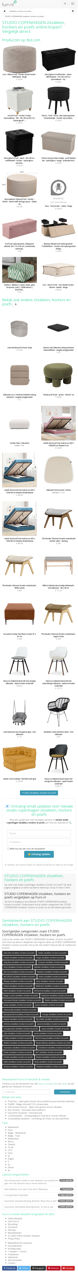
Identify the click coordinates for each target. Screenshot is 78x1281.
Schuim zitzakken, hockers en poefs (18, 957)
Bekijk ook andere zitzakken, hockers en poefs (36, 302)
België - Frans (14, 1135)
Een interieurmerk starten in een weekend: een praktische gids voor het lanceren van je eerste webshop (39, 1182)
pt (9, 1156)
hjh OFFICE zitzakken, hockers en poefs (19, 976)
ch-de (10, 1147)
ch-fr (10, 1150)
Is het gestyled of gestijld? (39, 1195)
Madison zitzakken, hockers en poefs (52, 972)
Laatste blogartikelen (15, 1174)
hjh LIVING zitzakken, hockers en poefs (51, 1019)
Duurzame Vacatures (17, 1112)
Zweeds (11, 1144)
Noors (11, 1141)
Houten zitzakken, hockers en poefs (18, 1057)
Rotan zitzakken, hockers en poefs (17, 1005)
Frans (10, 1130)
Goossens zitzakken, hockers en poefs (19, 1047)
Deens (11, 1167)
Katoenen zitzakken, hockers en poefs (57, 995)
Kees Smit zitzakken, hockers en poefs (19, 953)
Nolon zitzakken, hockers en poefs (53, 976)
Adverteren (13, 1257)
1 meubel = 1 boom (17, 1251)
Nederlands (13, 1127)
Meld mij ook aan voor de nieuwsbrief (26, 848)
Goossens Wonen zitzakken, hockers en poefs (22, 1000)
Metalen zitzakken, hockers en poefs (49, 967)
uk (9, 1164)
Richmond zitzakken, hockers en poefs (50, 991)
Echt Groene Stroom (17, 1107)
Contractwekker (15, 1115)
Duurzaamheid (15, 1245)
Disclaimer (13, 1227)
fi (8, 1161)
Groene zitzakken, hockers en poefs (18, 1066)
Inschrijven (65, 1091)
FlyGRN (11, 1104)
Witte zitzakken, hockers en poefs (17, 1062)
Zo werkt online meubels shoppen (24, 1235)
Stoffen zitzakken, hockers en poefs (18, 1043)
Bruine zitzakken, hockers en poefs (50, 1057)
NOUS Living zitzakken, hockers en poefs (52, 1038)
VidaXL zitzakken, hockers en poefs (52, 953)
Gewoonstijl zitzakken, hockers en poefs (20, 1010)
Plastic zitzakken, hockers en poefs (18, 1052)
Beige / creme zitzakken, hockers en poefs (21, 995)
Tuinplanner (13, 1254)
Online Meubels (15, 1218)
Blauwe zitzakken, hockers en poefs (18, 981)
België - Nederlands (17, 1133)
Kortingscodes (14, 1248)
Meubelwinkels (14, 1232)
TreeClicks (12, 1101)
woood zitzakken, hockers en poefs (51, 1024)
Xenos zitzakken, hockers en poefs (49, 1005)
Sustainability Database (19, 1118)
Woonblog (12, 1224)
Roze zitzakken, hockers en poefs (17, 967)
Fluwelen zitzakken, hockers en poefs (51, 1066)
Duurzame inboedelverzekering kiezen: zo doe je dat (39, 1206)
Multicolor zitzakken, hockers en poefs (51, 986)
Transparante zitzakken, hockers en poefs (21, 1028)
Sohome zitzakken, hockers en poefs (18, 1024)
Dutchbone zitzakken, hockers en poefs (55, 1047)
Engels (11, 1158)
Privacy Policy (14, 1238)
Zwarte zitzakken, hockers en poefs (18, 1019)
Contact (11, 1263)
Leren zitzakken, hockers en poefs (48, 1033)
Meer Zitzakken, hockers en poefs (39, 792)
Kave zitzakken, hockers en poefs (49, 981)
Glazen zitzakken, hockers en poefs (18, 986)
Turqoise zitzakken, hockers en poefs (53, 962)
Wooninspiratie (15, 1260)
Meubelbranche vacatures (20, 1243)
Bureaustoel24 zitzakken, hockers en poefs (21, 1014)
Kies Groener (14, 1110)
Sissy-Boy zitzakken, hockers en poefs (19, 962)
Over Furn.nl (13, 1221)
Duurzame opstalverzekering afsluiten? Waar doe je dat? (39, 1201)
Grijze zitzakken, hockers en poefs (55, 1028)
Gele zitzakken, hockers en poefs (17, 1033)
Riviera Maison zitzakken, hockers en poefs (53, 1043)
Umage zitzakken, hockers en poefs (56, 1014)
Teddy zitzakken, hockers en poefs (18, 1038)
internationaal (35, 1112)
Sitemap (12, 1230)
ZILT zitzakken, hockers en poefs (49, 1052)
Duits (10, 1153)
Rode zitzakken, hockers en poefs (48, 1062)
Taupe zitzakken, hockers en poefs (50, 957)
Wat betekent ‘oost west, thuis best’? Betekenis (39, 1189)
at (9, 1170)
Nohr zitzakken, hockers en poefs (17, 991)
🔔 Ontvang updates (39, 854)
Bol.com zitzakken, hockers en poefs (18, 972)
